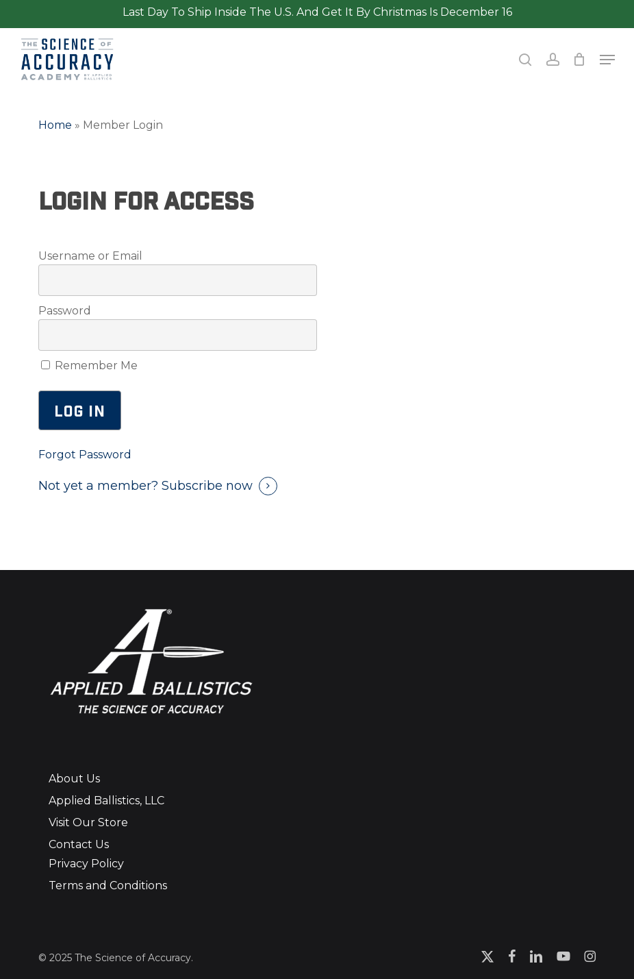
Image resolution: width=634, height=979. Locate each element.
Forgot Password (84, 454)
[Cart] (579, 59)
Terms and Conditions (108, 885)
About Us (74, 778)
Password (64, 310)
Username (66, 255)
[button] (607, 59)
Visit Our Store (88, 822)
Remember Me (89, 365)
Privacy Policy (86, 863)
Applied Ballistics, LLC (106, 800)
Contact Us (79, 844)
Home (55, 125)
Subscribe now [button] (207, 486)
